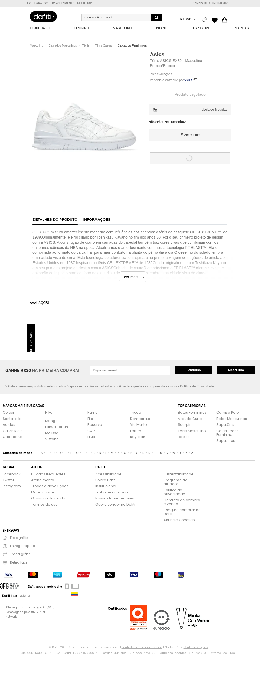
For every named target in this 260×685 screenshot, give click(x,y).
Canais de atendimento (211, 3)
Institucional (105, 486)
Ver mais (134, 277)
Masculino (236, 370)
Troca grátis (17, 554)
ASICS (188, 80)
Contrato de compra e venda (182, 502)
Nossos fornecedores (114, 498)
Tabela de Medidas (213, 109)
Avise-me (190, 134)
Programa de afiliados (175, 482)
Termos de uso (44, 505)
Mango (51, 421)
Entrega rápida (19, 546)
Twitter (8, 480)
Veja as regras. (78, 386)
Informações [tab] (96, 220)
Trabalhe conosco (111, 492)
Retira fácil (15, 563)
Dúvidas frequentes (48, 474)
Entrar (185, 18)
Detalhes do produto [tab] (55, 220)
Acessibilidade (108, 474)
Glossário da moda (48, 498)
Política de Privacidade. (197, 386)
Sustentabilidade (179, 474)
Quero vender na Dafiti (115, 505)
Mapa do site (42, 492)
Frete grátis (15, 538)
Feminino (193, 370)
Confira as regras (196, 647)
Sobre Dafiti (105, 480)
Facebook (11, 474)
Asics (157, 54)
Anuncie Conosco (179, 520)
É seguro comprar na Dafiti (182, 512)
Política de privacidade (174, 492)
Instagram (12, 486)
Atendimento (42, 480)
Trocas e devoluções (50, 486)
